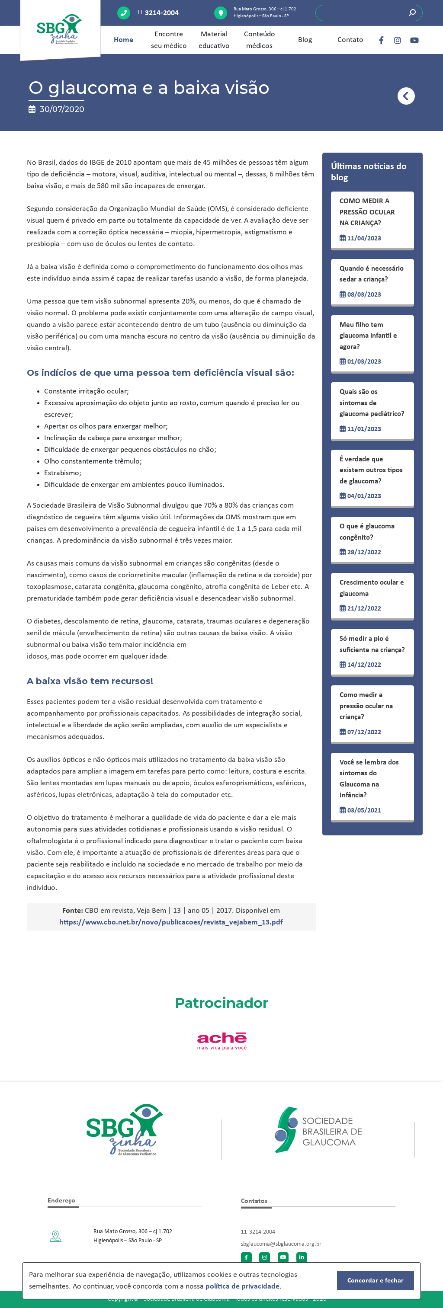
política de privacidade (242, 1286)
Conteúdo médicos (259, 40)
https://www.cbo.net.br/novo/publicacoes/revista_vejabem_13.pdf (171, 922)
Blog (305, 40)
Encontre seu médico (169, 40)
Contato (350, 40)
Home (123, 40)
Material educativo (214, 40)
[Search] (369, 13)
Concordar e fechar (375, 1280)
